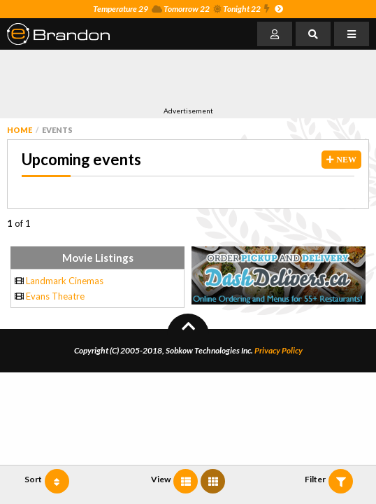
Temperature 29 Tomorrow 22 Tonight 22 (188, 9)
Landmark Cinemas (64, 280)
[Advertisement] (170, 78)
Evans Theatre (55, 296)
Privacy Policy (278, 350)
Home (19, 129)
